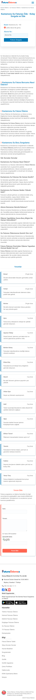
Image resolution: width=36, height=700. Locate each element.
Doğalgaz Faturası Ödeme (10, 622)
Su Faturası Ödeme (8, 626)
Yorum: (4, 518)
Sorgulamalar (6, 652)
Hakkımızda (6, 670)
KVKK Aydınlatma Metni (9, 674)
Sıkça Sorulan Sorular (9, 645)
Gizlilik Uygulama (7, 663)
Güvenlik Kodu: (7, 537)
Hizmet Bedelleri (7, 649)
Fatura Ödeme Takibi (8, 641)
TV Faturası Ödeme (8, 629)
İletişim (4, 677)
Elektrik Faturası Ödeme (10, 619)
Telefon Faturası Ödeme (10, 612)
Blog (3, 656)
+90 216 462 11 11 (10, 586)
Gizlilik (4, 659)
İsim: (4, 509)
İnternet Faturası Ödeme (10, 615)
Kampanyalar (6, 633)
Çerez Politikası (7, 666)
